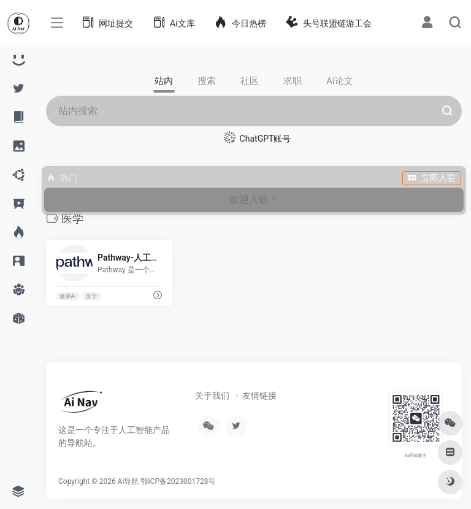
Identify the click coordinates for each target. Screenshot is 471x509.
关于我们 (212, 395)
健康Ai (67, 296)
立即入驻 (432, 178)
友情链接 (259, 395)
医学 (91, 296)
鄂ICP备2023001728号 (177, 481)
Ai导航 (128, 481)
